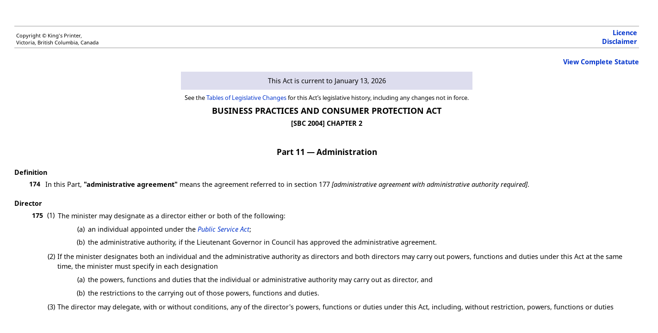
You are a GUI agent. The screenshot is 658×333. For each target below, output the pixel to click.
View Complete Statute (601, 61)
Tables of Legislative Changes (246, 97)
